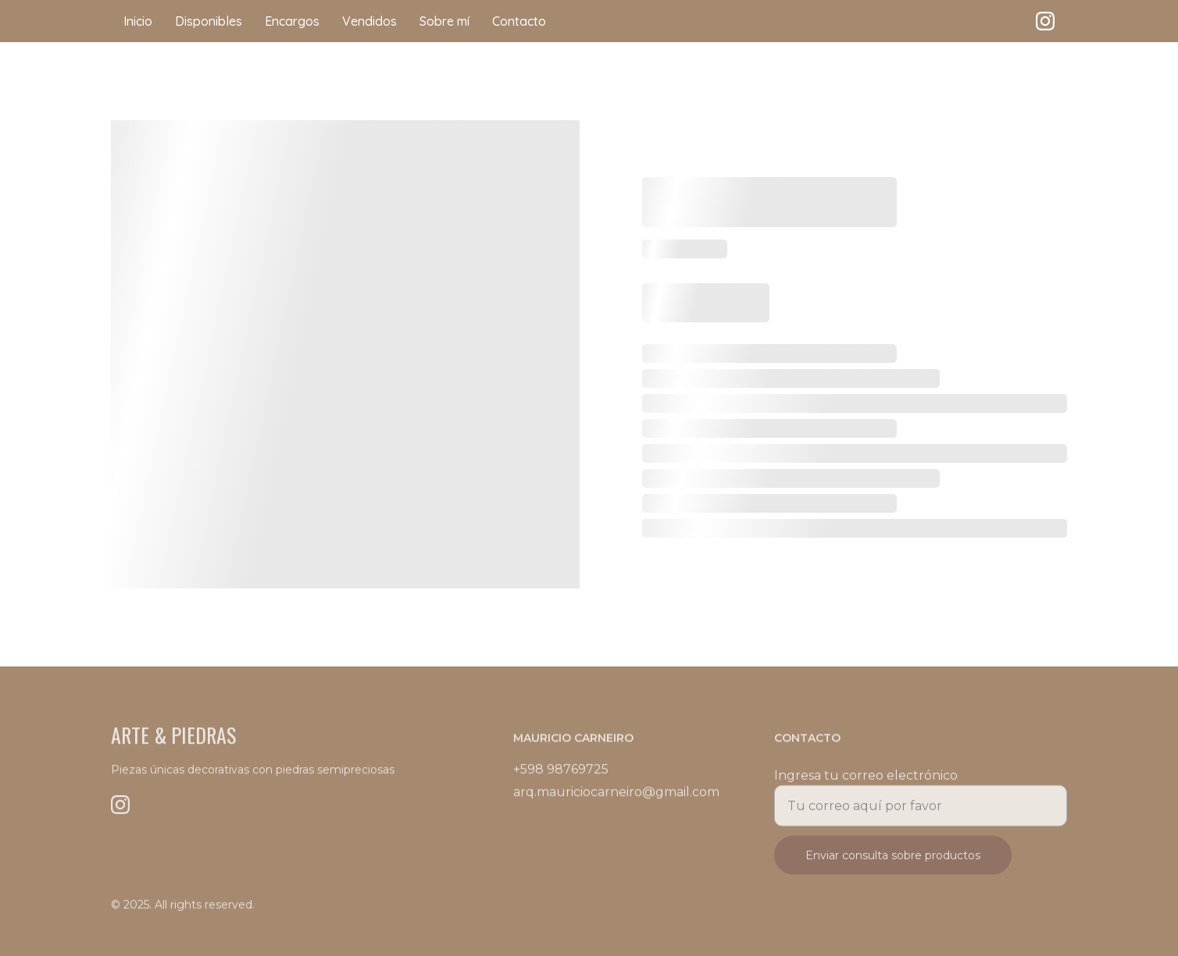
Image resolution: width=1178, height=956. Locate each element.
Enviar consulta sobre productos (892, 861)
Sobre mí (444, 21)
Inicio (137, 21)
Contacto (519, 21)
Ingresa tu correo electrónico (866, 780)
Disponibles (208, 21)
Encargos (292, 21)
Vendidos (369, 21)
